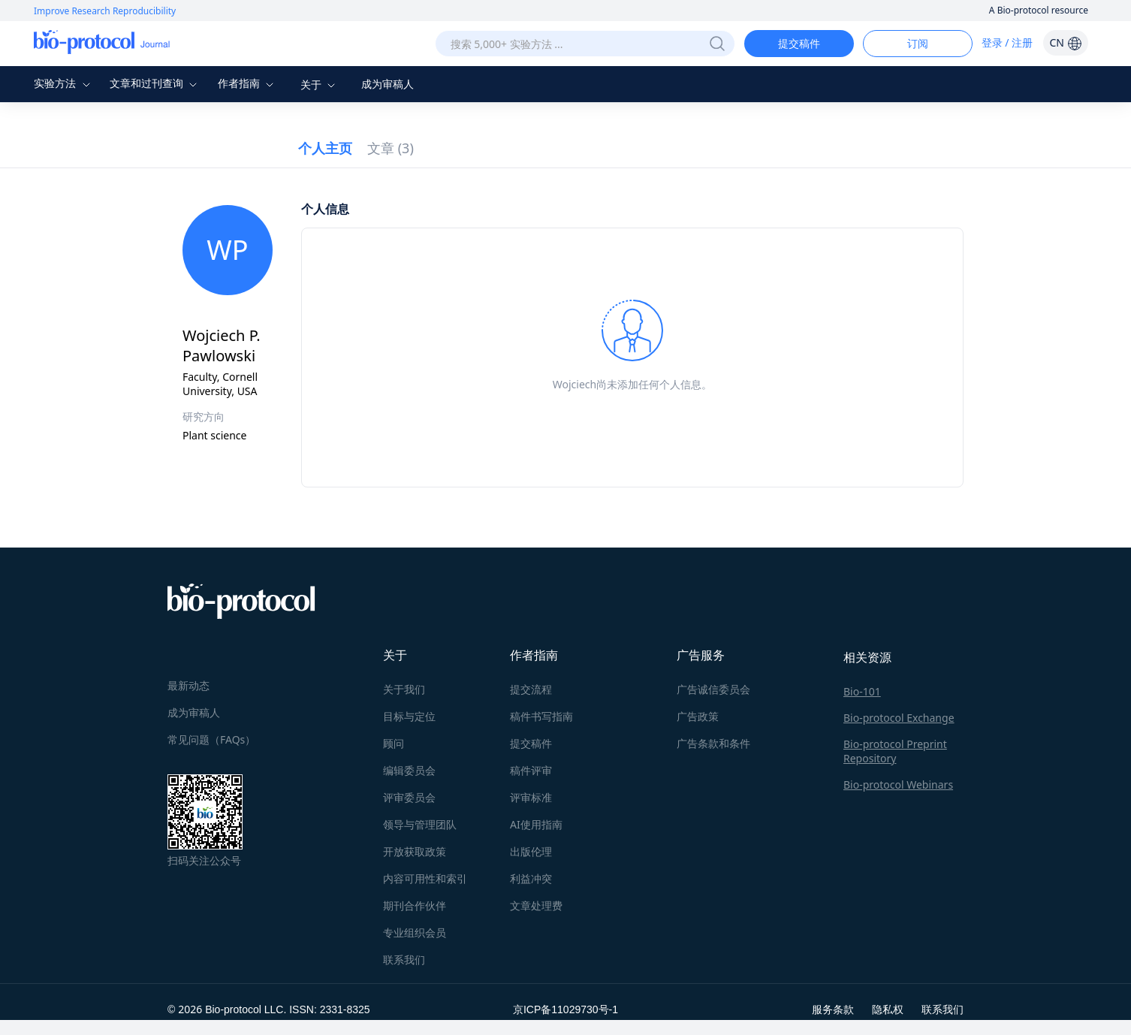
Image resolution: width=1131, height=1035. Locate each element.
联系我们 (404, 959)
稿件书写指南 (541, 716)
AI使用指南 (536, 824)
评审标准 (531, 797)
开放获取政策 (414, 851)
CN (1065, 42)
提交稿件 (799, 43)
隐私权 (887, 1009)
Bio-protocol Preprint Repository (895, 751)
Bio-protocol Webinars (898, 784)
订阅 (917, 43)
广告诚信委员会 (713, 689)
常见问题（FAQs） (211, 739)
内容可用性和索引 (425, 878)
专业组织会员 (414, 932)
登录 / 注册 (1007, 42)
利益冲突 (531, 878)
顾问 (393, 743)
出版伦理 (531, 851)
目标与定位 (409, 716)
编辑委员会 (409, 770)
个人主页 (325, 148)
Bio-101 (862, 691)
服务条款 (833, 1009)
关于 (319, 84)
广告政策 (698, 716)
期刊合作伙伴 (414, 905)
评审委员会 (409, 797)
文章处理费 (536, 905)
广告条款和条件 (713, 743)
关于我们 (404, 689)
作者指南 (248, 83)
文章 (390, 148)
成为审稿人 (387, 84)
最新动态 (188, 685)
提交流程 (531, 689)
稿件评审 (531, 770)
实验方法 (64, 83)
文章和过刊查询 (155, 83)
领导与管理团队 (420, 824)
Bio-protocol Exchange (899, 718)
